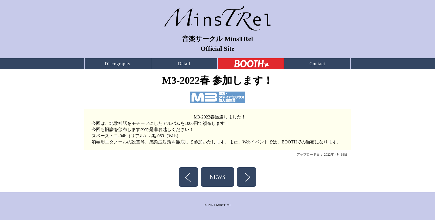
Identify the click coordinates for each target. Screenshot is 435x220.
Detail (184, 63)
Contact (317, 63)
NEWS (218, 177)
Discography (118, 63)
